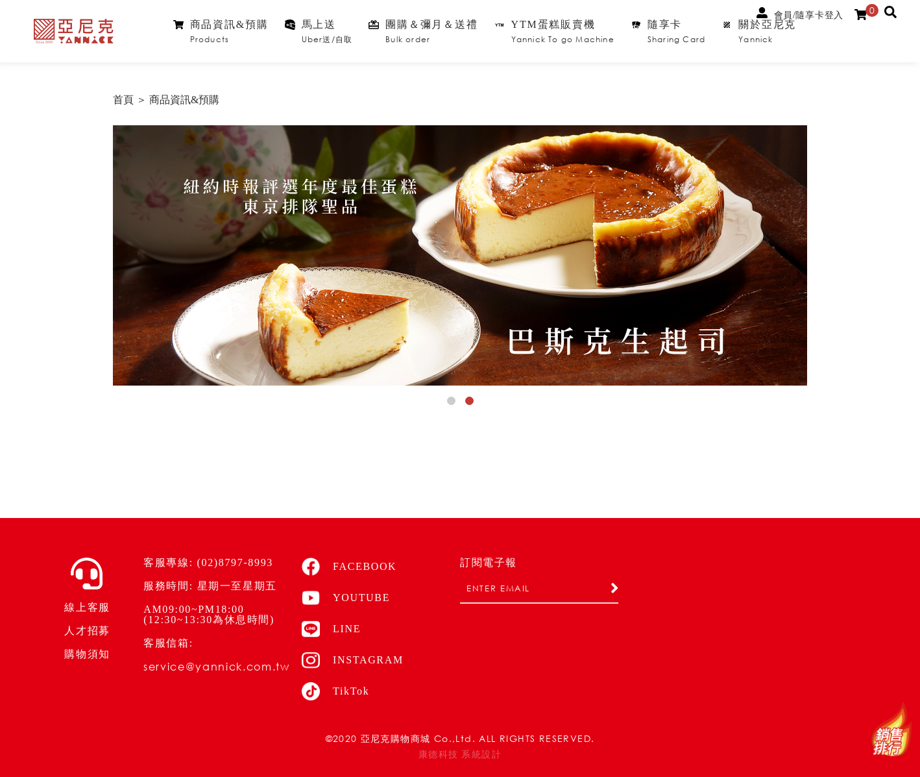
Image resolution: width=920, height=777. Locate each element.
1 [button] (453, 403)
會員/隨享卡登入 (800, 13)
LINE (331, 629)
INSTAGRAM (353, 660)
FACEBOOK (349, 567)
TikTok (335, 691)
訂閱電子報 (488, 563)
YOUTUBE (346, 598)
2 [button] (471, 403)
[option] (460, 255)
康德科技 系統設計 (460, 754)
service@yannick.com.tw (216, 666)
